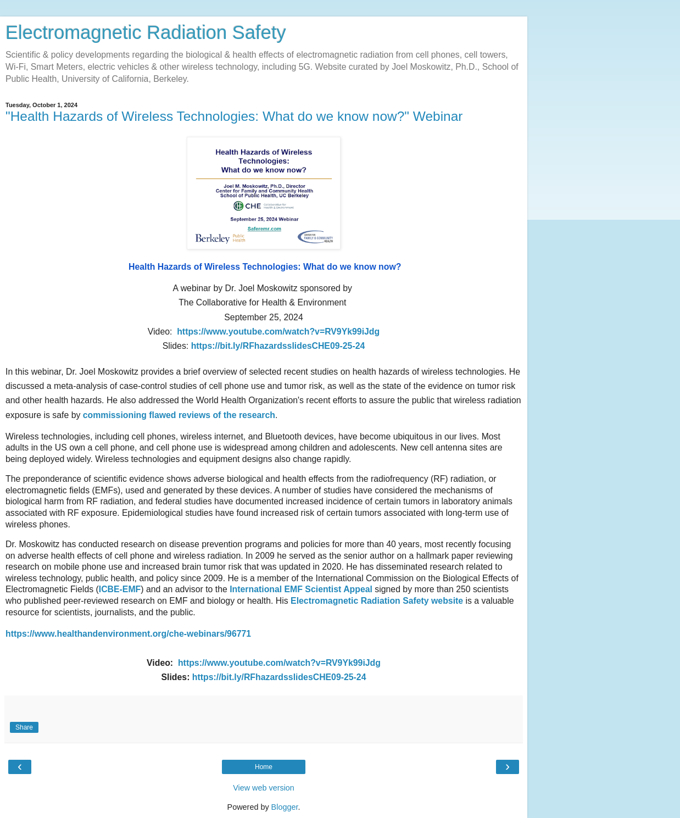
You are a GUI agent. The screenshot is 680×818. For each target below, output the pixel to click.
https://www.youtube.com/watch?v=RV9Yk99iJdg (279, 662)
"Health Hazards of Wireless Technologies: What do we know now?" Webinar (234, 116)
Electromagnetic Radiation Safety (145, 32)
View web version (263, 787)
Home (263, 767)
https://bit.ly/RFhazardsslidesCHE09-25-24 (279, 677)
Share (24, 727)
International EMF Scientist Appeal (301, 589)
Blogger (284, 807)
